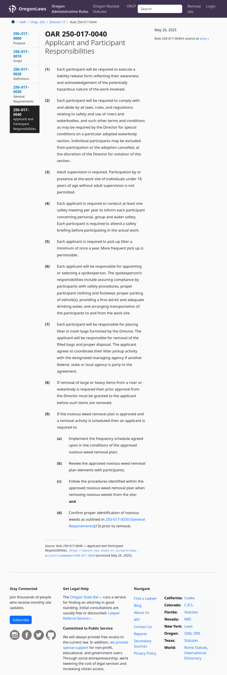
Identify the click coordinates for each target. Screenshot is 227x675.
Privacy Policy (145, 653)
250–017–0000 (21, 38)
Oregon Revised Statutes (106, 9)
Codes (189, 598)
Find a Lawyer (145, 598)
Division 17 (57, 22)
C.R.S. (189, 605)
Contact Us (143, 626)
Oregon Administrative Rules (70, 9)
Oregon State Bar (84, 597)
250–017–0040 (24, 119)
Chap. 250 (37, 22)
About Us (141, 612)
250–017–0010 (21, 56)
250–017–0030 (23, 94)
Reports (140, 633)
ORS (196, 633)
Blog (137, 605)
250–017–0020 (21, 74)
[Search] (160, 9)
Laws (188, 626)
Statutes (191, 612)
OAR (23, 22)
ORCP (131, 6)
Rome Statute (195, 647)
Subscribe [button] (21, 619)
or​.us (203, 38)
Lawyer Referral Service (91, 616)
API (136, 619)
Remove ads (194, 9)
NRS (187, 619)
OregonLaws (32, 9)
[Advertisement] (184, 78)
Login (210, 6)
